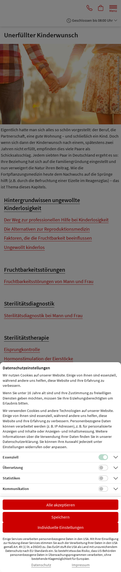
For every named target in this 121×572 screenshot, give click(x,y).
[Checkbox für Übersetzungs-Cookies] (103, 468)
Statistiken (11, 478)
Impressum (81, 565)
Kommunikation (16, 488)
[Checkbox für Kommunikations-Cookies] (103, 489)
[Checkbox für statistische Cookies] (103, 478)
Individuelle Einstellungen (61, 527)
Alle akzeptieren (60, 504)
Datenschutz (41, 565)
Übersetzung (13, 467)
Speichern (60, 517)
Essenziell (11, 457)
